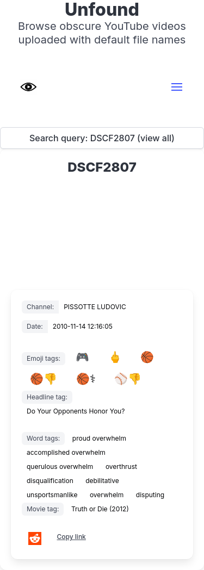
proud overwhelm (99, 438)
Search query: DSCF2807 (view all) (102, 138)
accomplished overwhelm (66, 452)
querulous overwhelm (60, 466)
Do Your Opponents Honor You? (76, 411)
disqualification (50, 481)
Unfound (102, 10)
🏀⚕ (86, 378)
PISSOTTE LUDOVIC (95, 307)
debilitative (102, 481)
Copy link (71, 537)
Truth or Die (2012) (100, 509)
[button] (177, 87)
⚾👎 (127, 378)
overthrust (121, 466)
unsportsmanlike (52, 495)
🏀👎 (43, 378)
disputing (150, 495)
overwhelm (106, 495)
